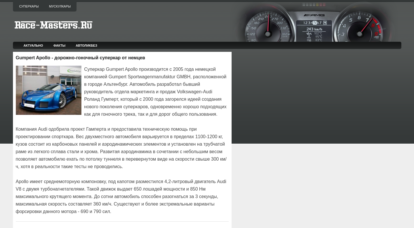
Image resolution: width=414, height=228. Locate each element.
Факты (60, 45)
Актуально (33, 45)
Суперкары (29, 6)
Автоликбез (86, 45)
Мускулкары (59, 6)
